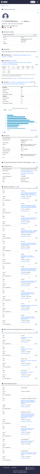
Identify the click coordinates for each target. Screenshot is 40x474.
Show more (33, 130)
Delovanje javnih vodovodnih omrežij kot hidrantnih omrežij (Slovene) (29, 281)
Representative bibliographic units (22, 55)
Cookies (15, 472)
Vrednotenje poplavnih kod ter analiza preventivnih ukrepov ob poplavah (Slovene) (28, 293)
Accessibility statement (22, 472)
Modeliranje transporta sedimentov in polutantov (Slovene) (29, 306)
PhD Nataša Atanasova (26, 236)
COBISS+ (10, 56)
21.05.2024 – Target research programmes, (21, 78)
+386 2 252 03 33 (30, 467)
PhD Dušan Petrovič (25, 274)
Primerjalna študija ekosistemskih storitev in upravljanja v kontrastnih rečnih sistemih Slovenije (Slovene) (28, 206)
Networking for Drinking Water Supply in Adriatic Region (27, 441)
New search (3, 5)
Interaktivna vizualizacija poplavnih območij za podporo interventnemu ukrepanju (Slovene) (28, 244)
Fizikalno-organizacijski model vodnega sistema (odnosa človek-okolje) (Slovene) (28, 318)
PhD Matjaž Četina (25, 309)
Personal (4, 56)
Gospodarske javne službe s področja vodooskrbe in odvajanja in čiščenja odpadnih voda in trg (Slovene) (29, 231)
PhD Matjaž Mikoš (25, 342)
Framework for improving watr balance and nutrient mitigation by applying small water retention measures (28, 401)
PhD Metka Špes (24, 223)
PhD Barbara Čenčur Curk (26, 421)
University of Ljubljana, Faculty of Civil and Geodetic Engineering (29, 171)
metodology (13, 60)
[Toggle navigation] (37, 2)
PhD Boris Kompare (25, 261)
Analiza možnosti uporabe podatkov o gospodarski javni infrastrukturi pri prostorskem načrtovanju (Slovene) (29, 269)
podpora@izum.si (30, 469)
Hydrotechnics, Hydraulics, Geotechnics (27, 338)
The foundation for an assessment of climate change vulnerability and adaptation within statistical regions (29, 193)
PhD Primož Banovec (25, 298)
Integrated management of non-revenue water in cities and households (28, 429)
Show (4, 132)
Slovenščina (7, 467)
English (14, 467)
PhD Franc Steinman (25, 248)
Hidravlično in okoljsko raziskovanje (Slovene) (28, 361)
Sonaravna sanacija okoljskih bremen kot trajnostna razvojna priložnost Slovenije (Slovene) (29, 219)
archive (32, 78)
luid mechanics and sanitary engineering (27, 373)
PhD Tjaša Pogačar (25, 198)
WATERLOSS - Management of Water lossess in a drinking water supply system (29, 453)
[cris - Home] (4, 2)
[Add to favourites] (38, 12)
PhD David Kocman (25, 211)
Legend (17, 186)
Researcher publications (8, 9)
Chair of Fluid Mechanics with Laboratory (27, 174)
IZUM (15, 470)
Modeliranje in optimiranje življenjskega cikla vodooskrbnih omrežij (28, 257)
